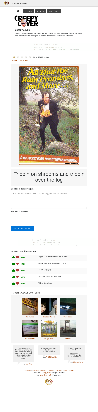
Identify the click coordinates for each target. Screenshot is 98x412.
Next (14, 61)
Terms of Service (68, 370)
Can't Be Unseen (49, 317)
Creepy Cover (49, 339)
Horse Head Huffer (45, 375)
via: (24, 364)
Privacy (58, 370)
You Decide (54, 11)
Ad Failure (30, 317)
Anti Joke (29, 364)
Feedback (27, 370)
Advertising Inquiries (39, 370)
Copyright (51, 370)
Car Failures (68, 317)
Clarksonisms (78, 362)
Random (24, 61)
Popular (28, 11)
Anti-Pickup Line (51, 357)
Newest (40, 11)
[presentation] (31, 219)
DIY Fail (68, 339)
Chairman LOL (29, 339)
